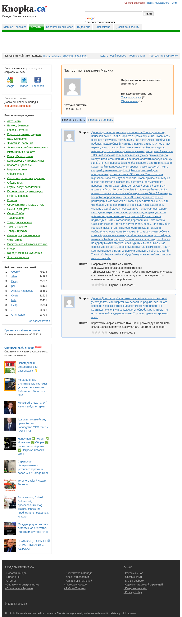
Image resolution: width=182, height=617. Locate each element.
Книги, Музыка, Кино (20, 156)
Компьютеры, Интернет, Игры (25, 160)
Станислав (18, 314)
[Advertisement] (91, 42)
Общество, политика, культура (26, 178)
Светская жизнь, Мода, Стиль (25, 204)
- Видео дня (12, 576)
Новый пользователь (158, 3)
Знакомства (103, 26)
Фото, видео (14, 239)
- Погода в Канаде (75, 584)
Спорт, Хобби (15, 213)
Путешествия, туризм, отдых (25, 191)
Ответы (36, 26)
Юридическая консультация (24, 252)
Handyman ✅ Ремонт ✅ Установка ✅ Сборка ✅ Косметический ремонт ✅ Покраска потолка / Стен (33, 446)
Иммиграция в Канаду (21, 151)
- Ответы (10, 580)
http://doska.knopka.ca (17, 105)
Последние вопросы (100, 119)
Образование (15, 173)
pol (13, 285)
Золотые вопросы (18, 257)
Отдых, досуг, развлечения (24, 187)
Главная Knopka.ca (14, 26)
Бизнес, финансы (18, 125)
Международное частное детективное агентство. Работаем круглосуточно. (33, 528)
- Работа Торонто (74, 588)
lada (13, 300)
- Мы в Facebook (134, 580)
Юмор (11, 248)
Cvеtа (14, 295)
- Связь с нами (133, 576)
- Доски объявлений (76, 576)
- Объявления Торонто (19, 588)
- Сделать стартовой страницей (143, 584)
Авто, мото (13, 121)
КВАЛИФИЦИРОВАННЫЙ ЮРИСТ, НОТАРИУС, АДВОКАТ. (34, 544)
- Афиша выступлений (78, 580)
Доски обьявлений (127, 26)
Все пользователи (39, 320)
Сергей (15, 271)
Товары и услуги (17, 230)
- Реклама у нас (133, 573)
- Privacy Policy (133, 592)
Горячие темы (137, 55)
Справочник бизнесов (59, 26)
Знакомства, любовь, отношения (27, 147)
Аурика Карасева (22, 290)
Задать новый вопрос (112, 55)
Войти (175, 3)
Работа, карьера (17, 195)
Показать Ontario (52, 56)
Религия (12, 200)
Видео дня (83, 26)
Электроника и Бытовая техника (27, 244)
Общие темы (15, 182)
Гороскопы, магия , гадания (24, 134)
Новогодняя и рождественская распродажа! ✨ (28, 366)
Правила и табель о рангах (22, 330)
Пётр (14, 281)
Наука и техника (17, 169)
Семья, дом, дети (18, 209)
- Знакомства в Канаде (78, 573)
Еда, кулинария (17, 138)
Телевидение (15, 217)
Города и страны (17, 129)
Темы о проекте (17, 226)
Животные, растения (20, 143)
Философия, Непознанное (23, 235)
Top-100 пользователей (163, 55)
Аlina (14, 276)
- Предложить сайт (135, 588)
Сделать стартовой (135, 3)
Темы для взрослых (19, 222)
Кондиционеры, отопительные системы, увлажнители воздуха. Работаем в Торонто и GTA (33, 387)
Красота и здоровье (19, 165)
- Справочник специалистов (22, 584)
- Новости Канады (16, 573)
